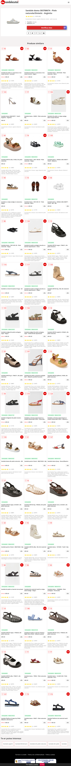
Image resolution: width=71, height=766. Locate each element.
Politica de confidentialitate (36, 755)
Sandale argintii (8, 744)
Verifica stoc (54, 28)
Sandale (64, 744)
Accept (42, 764)
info (21, 77)
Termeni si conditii (21, 755)
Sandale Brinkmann (21, 744)
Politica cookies (50, 755)
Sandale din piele (54, 744)
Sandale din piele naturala (38, 744)
